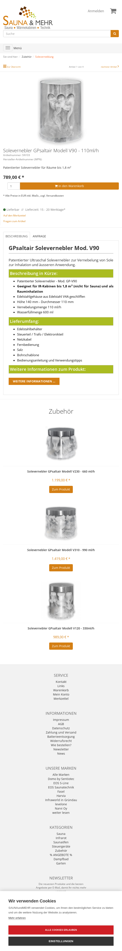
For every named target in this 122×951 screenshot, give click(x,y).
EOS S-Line (61, 783)
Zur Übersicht (14, 66)
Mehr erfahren (17, 918)
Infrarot (61, 838)
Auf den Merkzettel (14, 215)
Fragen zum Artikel (14, 221)
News (61, 753)
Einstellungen (61, 941)
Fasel (61, 791)
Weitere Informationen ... (34, 381)
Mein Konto (61, 694)
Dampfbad (61, 859)
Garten (61, 863)
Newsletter (61, 749)
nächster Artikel (109, 66)
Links (61, 686)
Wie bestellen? (61, 745)
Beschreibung (16, 236)
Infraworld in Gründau (61, 800)
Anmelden (96, 11)
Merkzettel (61, 699)
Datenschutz (61, 728)
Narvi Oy (61, 808)
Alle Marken (61, 775)
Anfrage (39, 236)
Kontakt (61, 682)
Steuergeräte (61, 846)
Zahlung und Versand (61, 732)
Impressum (61, 720)
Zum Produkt (61, 489)
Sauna (61, 834)
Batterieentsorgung (61, 737)
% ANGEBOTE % (61, 855)
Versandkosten (55, 195)
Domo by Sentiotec (61, 779)
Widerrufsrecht (61, 741)
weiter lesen (61, 813)
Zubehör (61, 851)
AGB (61, 724)
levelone (61, 804)
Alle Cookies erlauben (61, 930)
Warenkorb (61, 690)
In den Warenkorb (69, 186)
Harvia (61, 796)
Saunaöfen (61, 842)
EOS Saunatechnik (61, 787)
